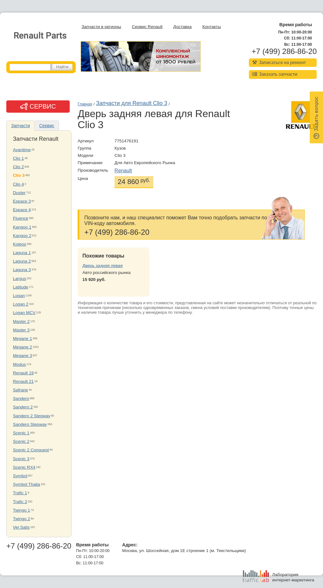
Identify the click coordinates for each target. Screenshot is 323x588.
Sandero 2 (23, 407)
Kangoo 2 (22, 235)
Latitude (20, 287)
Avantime (22, 149)
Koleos (19, 244)
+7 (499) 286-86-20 (284, 51)
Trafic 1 (20, 492)
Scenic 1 (21, 433)
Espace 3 (22, 201)
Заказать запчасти (274, 74)
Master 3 (21, 330)
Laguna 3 (22, 269)
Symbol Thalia (26, 484)
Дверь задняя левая (102, 265)
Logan (19, 295)
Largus (19, 278)
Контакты (212, 26)
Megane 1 (22, 338)
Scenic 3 (21, 458)
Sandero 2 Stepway (31, 415)
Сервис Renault (147, 26)
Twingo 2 (21, 518)
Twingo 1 (21, 510)
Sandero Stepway (30, 424)
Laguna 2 (22, 261)
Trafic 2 (20, 501)
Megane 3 (22, 355)
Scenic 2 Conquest (31, 450)
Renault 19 (23, 373)
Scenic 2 (21, 441)
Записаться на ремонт (279, 62)
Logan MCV (24, 312)
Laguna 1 (22, 252)
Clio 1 (18, 158)
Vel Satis (21, 527)
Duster (19, 192)
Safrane (20, 390)
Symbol (20, 475)
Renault (123, 170)
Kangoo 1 (22, 227)
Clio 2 (18, 166)
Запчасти (20, 125)
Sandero (21, 398)
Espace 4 (22, 209)
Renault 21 (23, 381)
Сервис (46, 125)
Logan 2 (20, 304)
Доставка (182, 26)
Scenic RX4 (24, 467)
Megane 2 (22, 347)
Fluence (20, 218)
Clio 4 (18, 184)
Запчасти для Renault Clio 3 (131, 103)
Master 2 (21, 321)
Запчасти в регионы (101, 26)
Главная (85, 104)
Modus (19, 364)
